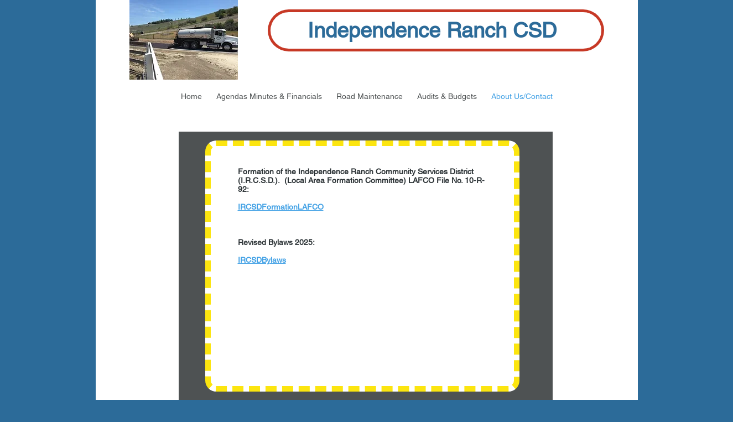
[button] (269, 96)
